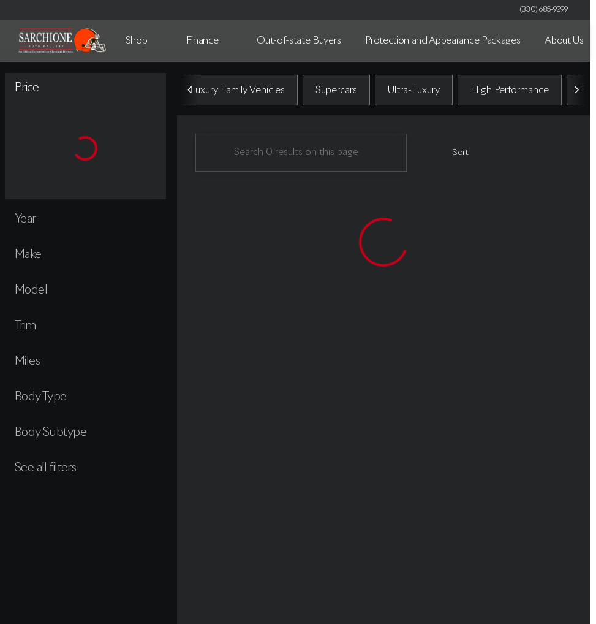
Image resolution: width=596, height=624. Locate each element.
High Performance (509, 91)
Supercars (336, 91)
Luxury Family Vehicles (237, 91)
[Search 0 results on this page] (301, 154)
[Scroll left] (190, 91)
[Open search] (561, 40)
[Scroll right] (576, 91)
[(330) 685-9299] (544, 9)
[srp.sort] (453, 154)
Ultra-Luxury (414, 91)
